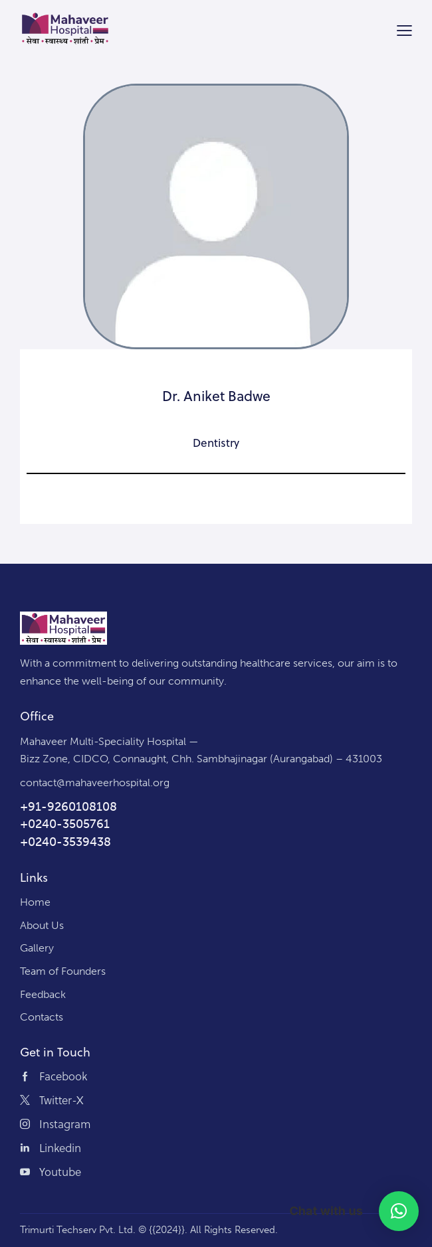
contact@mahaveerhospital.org (94, 782)
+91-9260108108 (68, 806)
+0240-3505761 (65, 824)
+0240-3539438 (65, 842)
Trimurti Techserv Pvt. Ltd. (78, 1230)
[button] (399, 1211)
